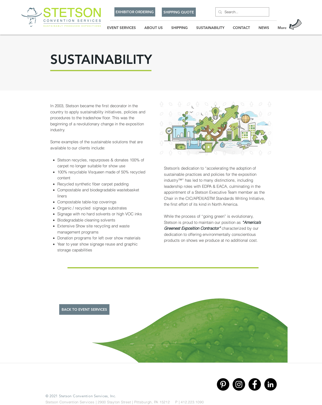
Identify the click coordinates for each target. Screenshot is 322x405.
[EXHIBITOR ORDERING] (134, 11)
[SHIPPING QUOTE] (179, 12)
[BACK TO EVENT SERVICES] (84, 309)
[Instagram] (239, 384)
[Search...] (242, 12)
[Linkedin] (270, 384)
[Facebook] (254, 384)
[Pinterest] (223, 384)
